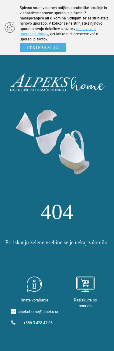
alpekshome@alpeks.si (38, 311)
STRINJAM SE (43, 47)
